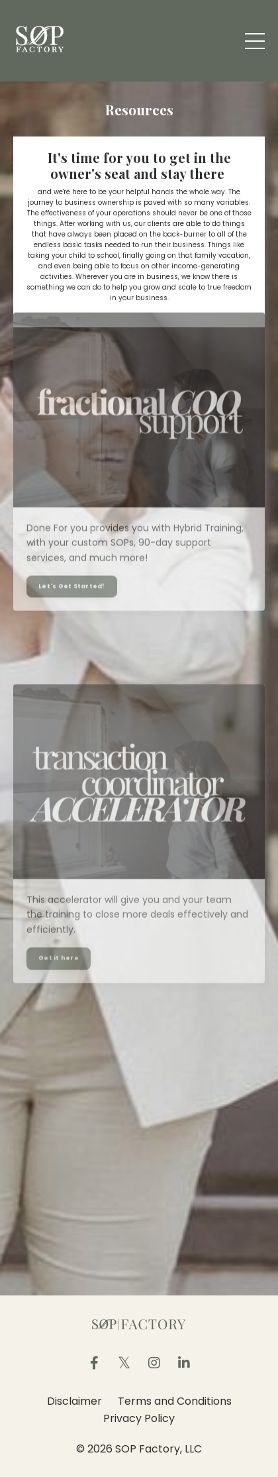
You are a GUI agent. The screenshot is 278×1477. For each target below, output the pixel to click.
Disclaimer (74, 1401)
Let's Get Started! (71, 572)
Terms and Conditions (175, 1401)
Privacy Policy (139, 1418)
